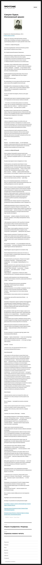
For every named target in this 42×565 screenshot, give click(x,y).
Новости (6, 552)
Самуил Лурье (16, 517)
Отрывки (11, 517)
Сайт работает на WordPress (10, 561)
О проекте (6, 558)
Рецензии (6, 542)
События (6, 555)
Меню (35, 7)
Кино (5, 547)
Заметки (6, 550)
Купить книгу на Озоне (9, 35)
